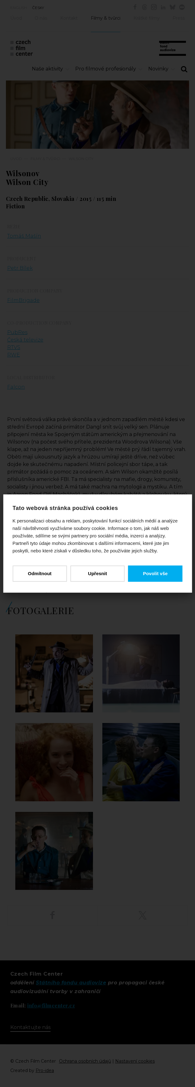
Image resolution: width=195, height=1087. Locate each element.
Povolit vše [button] (155, 573)
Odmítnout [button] (39, 573)
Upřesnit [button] (97, 573)
